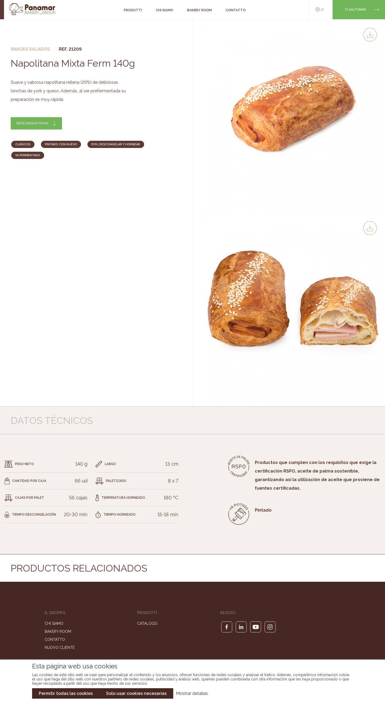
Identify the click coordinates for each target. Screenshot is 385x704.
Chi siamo (54, 623)
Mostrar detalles (192, 693)
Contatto (55, 639)
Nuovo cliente (60, 647)
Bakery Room (58, 631)
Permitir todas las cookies (66, 693)
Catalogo (147, 623)
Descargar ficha (32, 123)
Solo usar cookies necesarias (136, 693)
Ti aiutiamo (355, 9)
